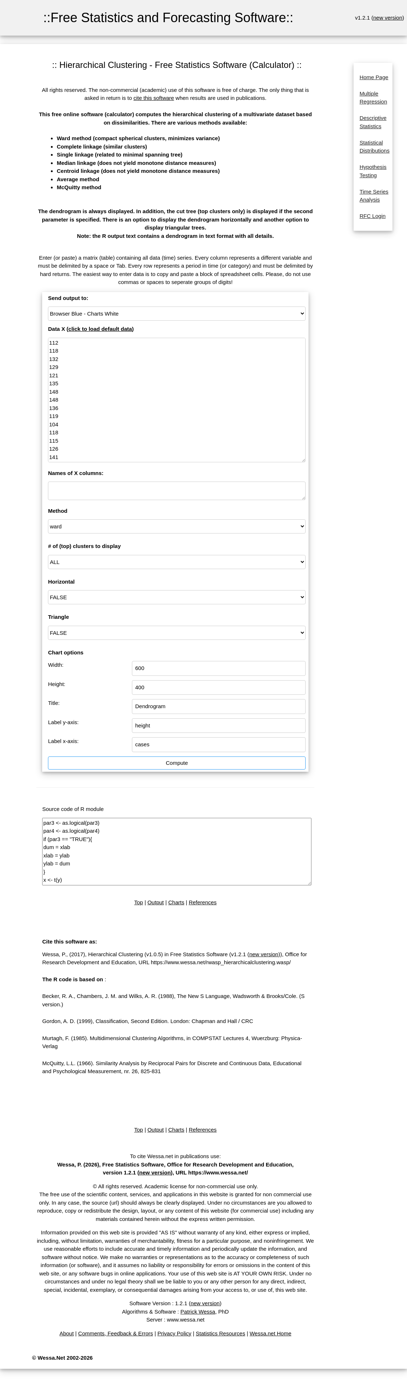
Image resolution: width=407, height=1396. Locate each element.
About (67, 1333)
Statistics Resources (220, 1333)
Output (156, 902)
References (203, 902)
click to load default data (100, 329)
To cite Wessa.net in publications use (174, 1156)
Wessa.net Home (270, 1333)
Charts (176, 902)
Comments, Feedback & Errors (115, 1333)
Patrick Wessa (198, 1311)
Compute (177, 763)
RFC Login (372, 216)
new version (387, 18)
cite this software (153, 98)
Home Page (373, 77)
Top (138, 902)
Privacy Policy (174, 1333)
